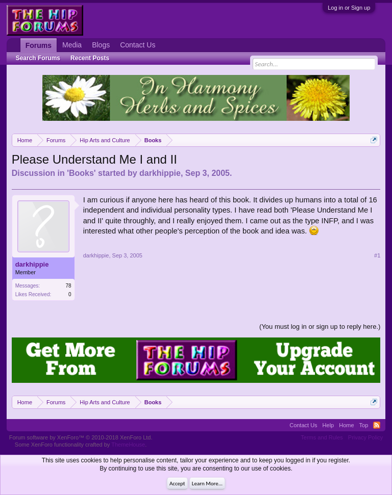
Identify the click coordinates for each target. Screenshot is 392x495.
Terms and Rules (322, 437)
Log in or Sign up (349, 8)
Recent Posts (89, 58)
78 (68, 286)
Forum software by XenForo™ (81, 437)
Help (328, 425)
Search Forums (38, 58)
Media (72, 45)
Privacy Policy (365, 437)
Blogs (101, 45)
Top (364, 425)
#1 (377, 255)
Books (81, 173)
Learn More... (207, 483)
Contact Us (137, 45)
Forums (39, 45)
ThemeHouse (128, 444)
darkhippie (160, 173)
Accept (177, 483)
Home (346, 425)
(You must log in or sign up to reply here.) (319, 326)
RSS (376, 425)
